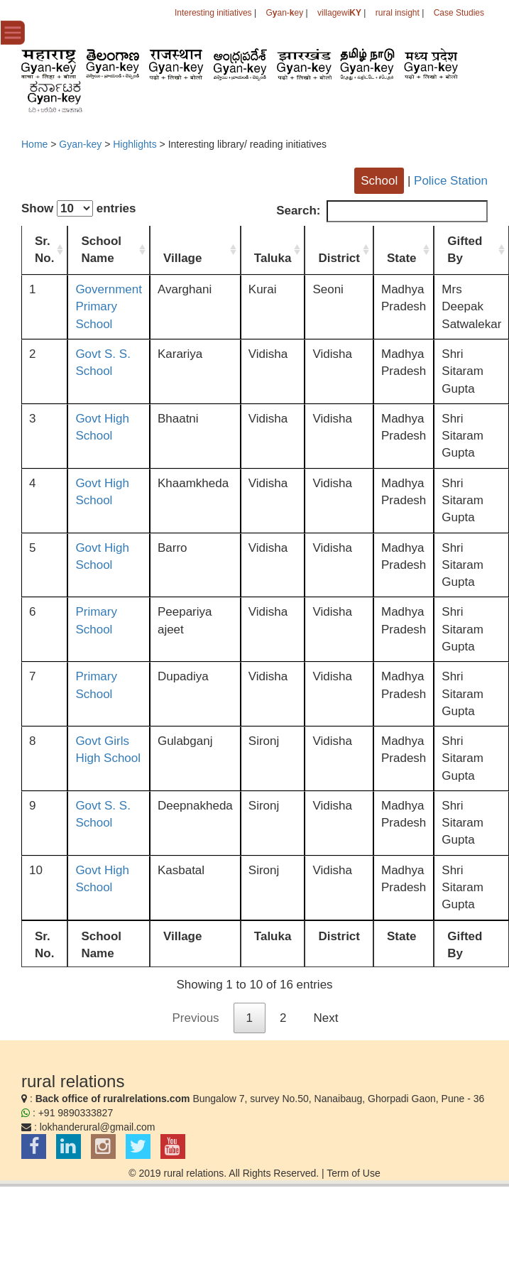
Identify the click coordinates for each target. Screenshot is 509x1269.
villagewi (339, 13)
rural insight (398, 13)
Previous (195, 1018)
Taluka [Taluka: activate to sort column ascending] (273, 258)
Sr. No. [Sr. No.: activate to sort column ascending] (44, 249)
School (379, 180)
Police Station (451, 180)
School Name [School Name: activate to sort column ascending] (101, 249)
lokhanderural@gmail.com (97, 1127)
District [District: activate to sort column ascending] (339, 258)
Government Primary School (108, 307)
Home (34, 144)
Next (326, 1018)
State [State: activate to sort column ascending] (402, 258)
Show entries (78, 208)
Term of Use (353, 1173)
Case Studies (459, 13)
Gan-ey (284, 13)
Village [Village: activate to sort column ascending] (182, 258)
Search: (382, 211)
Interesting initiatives (213, 13)
